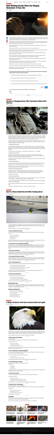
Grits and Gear (11, 194)
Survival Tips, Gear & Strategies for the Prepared (21, 430)
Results (42, 87)
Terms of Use (36, 430)
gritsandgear (10, 10)
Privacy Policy (32, 430)
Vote (46, 87)
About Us (29, 430)
